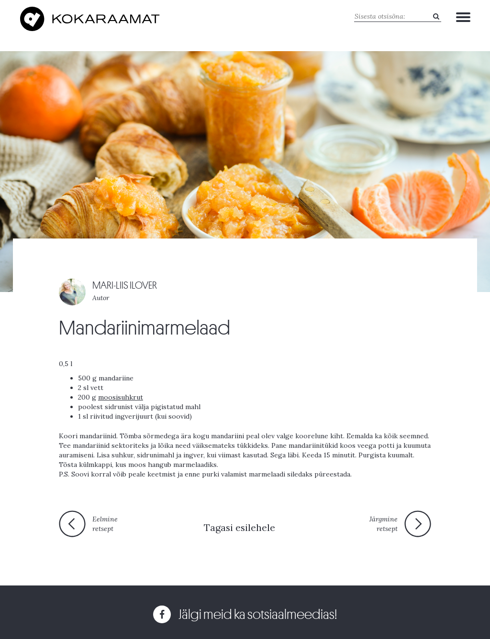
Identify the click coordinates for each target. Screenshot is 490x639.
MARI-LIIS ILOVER (124, 286)
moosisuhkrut (120, 397)
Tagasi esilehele (239, 527)
